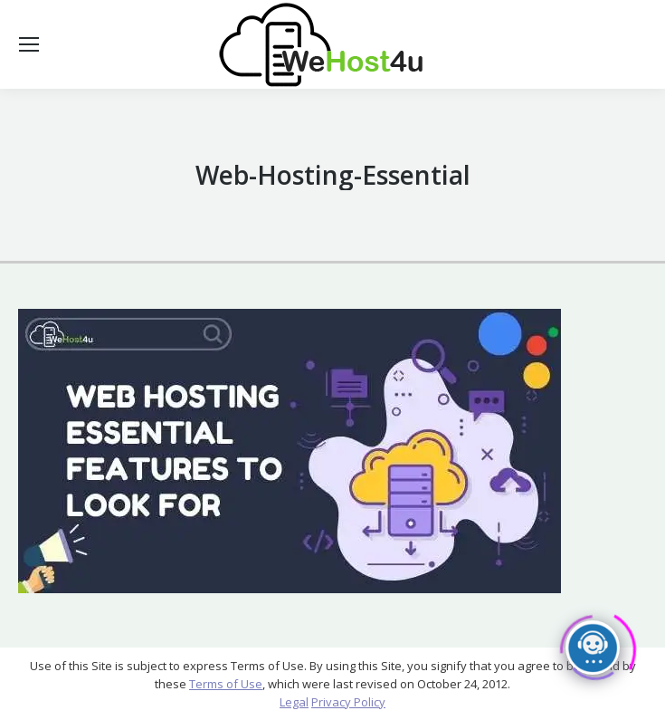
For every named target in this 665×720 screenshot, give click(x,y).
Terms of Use (225, 684)
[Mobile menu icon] (29, 44)
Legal (294, 702)
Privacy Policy (348, 702)
